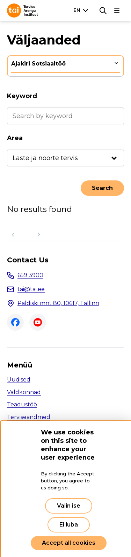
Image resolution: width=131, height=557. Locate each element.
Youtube (37, 322)
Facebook (15, 322)
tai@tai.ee (31, 289)
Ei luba (68, 524)
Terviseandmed (28, 417)
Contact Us (28, 260)
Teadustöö (22, 404)
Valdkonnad (24, 392)
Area (15, 138)
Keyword (22, 96)
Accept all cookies (68, 542)
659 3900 (30, 275)
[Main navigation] (117, 11)
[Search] (103, 11)
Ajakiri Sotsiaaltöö (38, 63)
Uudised (18, 379)
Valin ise (68, 505)
